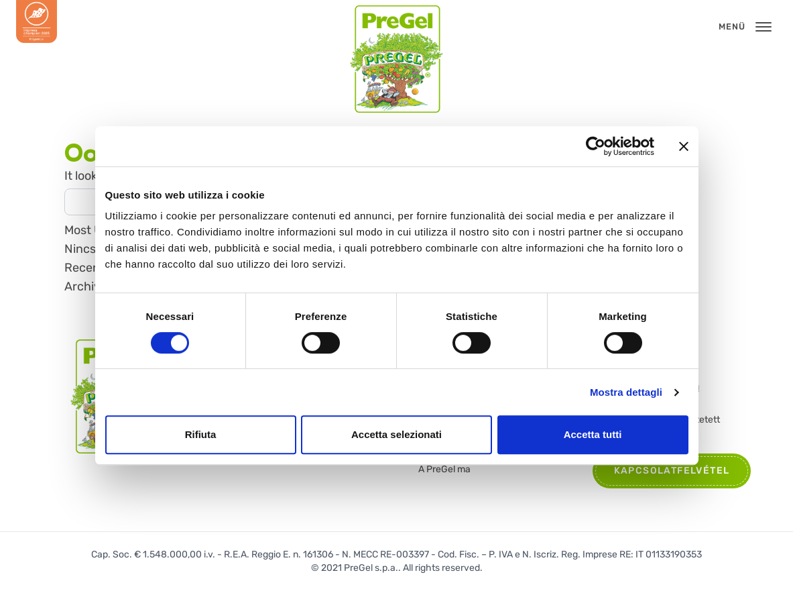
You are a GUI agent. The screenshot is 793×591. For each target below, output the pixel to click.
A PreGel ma (444, 469)
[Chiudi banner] (683, 146)
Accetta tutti (593, 434)
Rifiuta (201, 434)
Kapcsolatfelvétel (672, 470)
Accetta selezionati (396, 434)
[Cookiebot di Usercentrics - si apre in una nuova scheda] (595, 146)
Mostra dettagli (626, 392)
